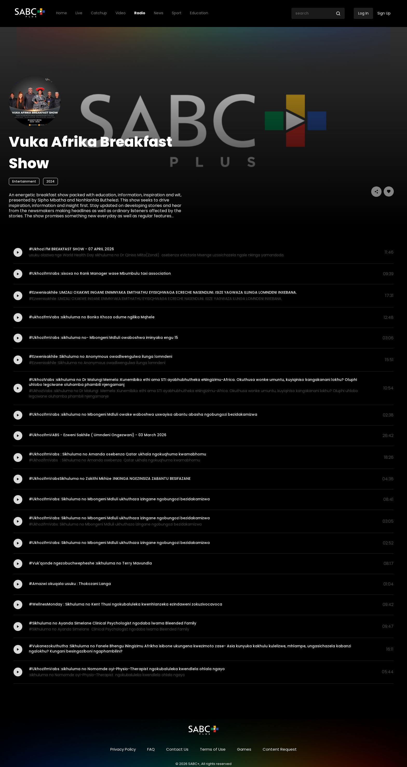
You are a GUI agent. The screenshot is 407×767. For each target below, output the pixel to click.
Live (79, 13)
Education (199, 13)
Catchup (99, 13)
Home (61, 13)
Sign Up (384, 13)
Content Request (280, 749)
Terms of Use (213, 749)
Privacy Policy (123, 749)
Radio (139, 13)
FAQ (151, 749)
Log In (363, 13)
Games (244, 749)
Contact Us (177, 749)
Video (121, 13)
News (158, 13)
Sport (176, 13)
